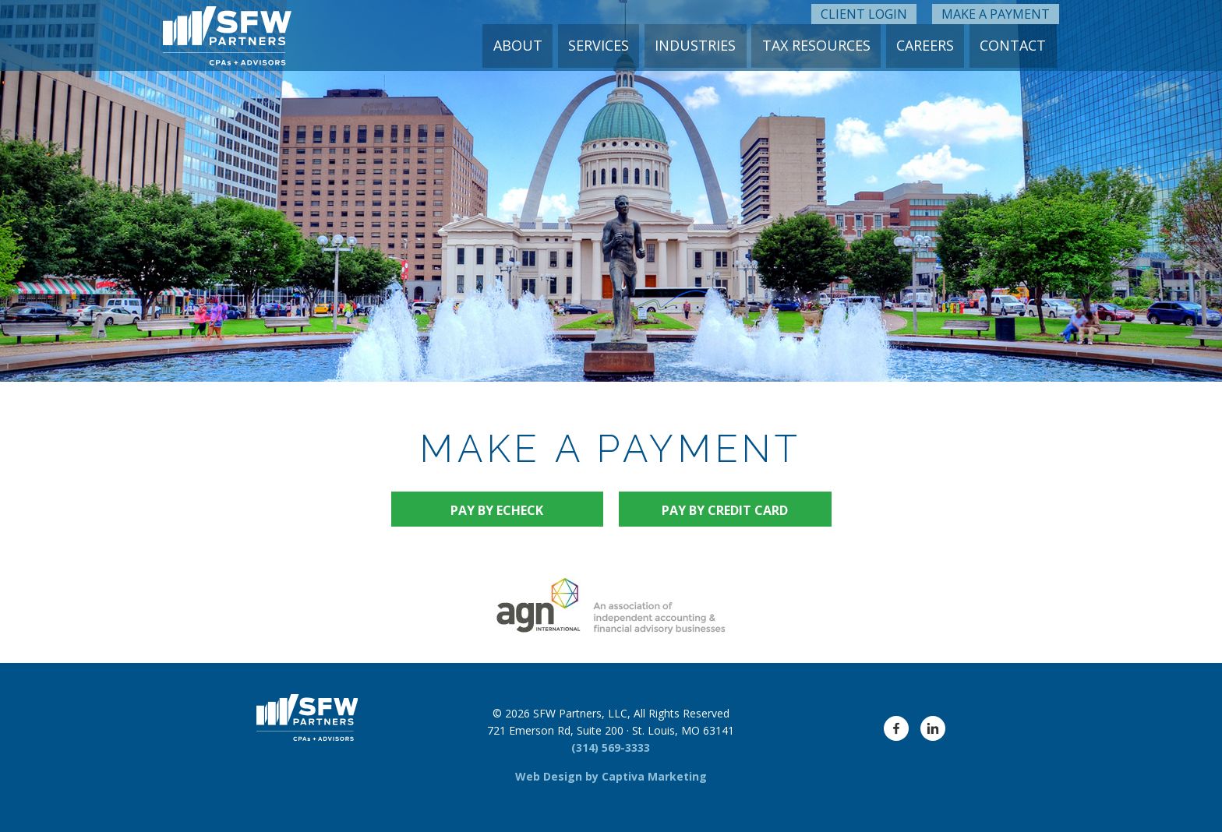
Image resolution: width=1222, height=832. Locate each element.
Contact (1014, 45)
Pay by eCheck (496, 510)
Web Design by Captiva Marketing (611, 776)
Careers (929, 45)
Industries (704, 45)
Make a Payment (995, 11)
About (531, 45)
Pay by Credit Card (725, 510)
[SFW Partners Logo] (227, 35)
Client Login (864, 11)
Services (610, 45)
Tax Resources (822, 45)
